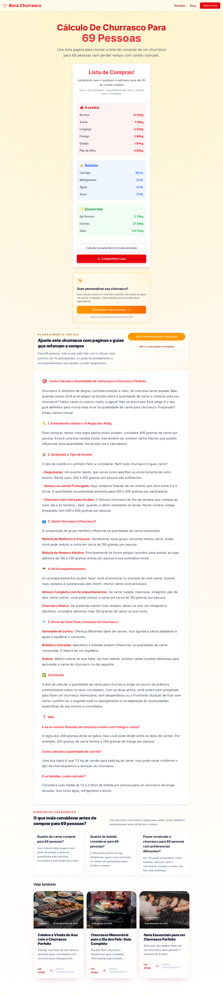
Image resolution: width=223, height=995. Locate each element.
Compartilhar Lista (111, 258)
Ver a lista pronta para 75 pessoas (156, 336)
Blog (193, 5)
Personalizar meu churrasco (111, 309)
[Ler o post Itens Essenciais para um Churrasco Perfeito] (164, 934)
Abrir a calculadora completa (156, 346)
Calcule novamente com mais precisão (111, 248)
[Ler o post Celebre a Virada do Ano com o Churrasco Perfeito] (58, 934)
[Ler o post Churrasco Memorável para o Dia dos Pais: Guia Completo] (111, 934)
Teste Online (210, 5)
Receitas (180, 5)
